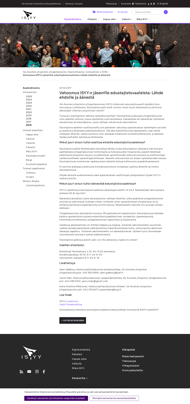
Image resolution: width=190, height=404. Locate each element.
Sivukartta (122, 12)
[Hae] (166, 12)
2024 (29, 99)
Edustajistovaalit (35, 155)
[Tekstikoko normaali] (148, 3)
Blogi (29, 160)
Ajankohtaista (73, 19)
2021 (28, 109)
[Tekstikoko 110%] (151, 3)
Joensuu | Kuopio (74, 4)
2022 (29, 106)
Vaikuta (127, 19)
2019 (28, 115)
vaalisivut (72, 301)
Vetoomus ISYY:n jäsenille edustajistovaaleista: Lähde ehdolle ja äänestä (66, 75)
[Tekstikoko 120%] (154, 3)
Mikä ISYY (143, 19)
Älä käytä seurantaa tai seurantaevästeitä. (114, 398)
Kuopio (30, 177)
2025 (29, 96)
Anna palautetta (132, 370)
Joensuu (31, 172)
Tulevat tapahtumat (34, 168)
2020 (29, 112)
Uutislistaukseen (72, 320)
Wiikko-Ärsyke (31, 181)
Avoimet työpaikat (36, 164)
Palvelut (93, 19)
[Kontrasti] (133, 4)
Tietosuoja (111, 4)
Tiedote (30, 143)
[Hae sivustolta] (150, 12)
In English (162, 3)
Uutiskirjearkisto (35, 185)
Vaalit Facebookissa (70, 304)
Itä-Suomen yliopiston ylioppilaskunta (44, 72)
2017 (28, 121)
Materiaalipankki (103, 12)
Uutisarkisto (93, 72)
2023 (29, 102)
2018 (28, 118)
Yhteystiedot (130, 365)
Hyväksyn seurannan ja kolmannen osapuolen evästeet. (56, 398)
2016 (104, 72)
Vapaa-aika (110, 19)
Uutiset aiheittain (33, 130)
